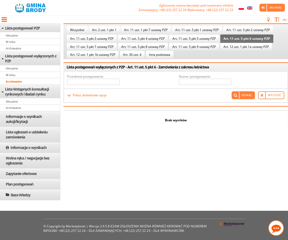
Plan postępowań (19, 184)
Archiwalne (13, 48)
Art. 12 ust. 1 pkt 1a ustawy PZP (246, 46)
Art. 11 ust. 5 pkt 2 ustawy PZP (248, 30)
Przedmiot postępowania (85, 76)
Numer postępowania (194, 76)
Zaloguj (275, 7)
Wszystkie (77, 30)
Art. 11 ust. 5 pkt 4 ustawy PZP (143, 38)
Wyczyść (274, 95)
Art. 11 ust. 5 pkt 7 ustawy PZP (92, 46)
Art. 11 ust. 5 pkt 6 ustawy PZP (246, 38)
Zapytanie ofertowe (21, 173)
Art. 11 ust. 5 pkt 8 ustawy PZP (143, 46)
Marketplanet (76, 226)
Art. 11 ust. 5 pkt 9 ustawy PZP (194, 46)
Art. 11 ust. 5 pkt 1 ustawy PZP (197, 30)
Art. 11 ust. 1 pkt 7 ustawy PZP (146, 30)
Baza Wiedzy (20, 194)
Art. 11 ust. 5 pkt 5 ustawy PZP (194, 38)
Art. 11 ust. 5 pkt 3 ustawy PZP (92, 38)
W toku (10, 42)
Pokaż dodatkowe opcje (90, 95)
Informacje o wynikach (28, 147)
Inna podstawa (159, 54)
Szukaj (247, 95)
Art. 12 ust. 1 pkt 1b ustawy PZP (92, 54)
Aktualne (12, 35)
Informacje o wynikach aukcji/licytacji (24, 119)
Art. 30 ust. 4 (132, 54)
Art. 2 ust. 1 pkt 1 (104, 30)
